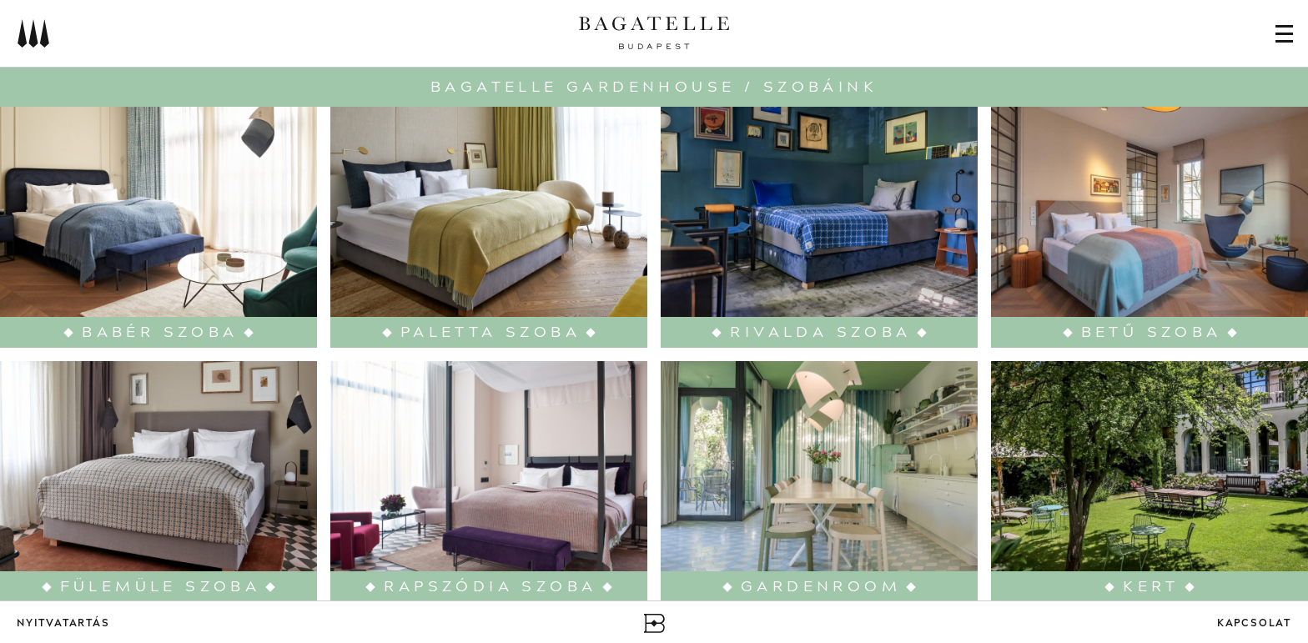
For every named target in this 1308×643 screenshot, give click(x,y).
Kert (1151, 586)
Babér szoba (160, 332)
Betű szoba (1151, 332)
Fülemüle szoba (160, 586)
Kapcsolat (1254, 623)
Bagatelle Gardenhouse (582, 87)
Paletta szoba (490, 332)
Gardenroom (821, 586)
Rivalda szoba (820, 332)
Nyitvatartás (63, 623)
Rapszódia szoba (490, 586)
